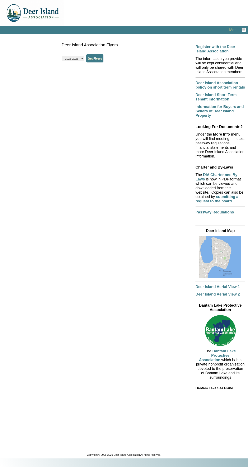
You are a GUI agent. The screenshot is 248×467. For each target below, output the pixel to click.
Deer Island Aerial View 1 (218, 287)
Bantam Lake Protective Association (217, 355)
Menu (238, 30)
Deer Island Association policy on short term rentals (220, 85)
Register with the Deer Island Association (215, 49)
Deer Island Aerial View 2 (218, 294)
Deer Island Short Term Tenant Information (216, 97)
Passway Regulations (215, 212)
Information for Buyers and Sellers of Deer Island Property (220, 111)
